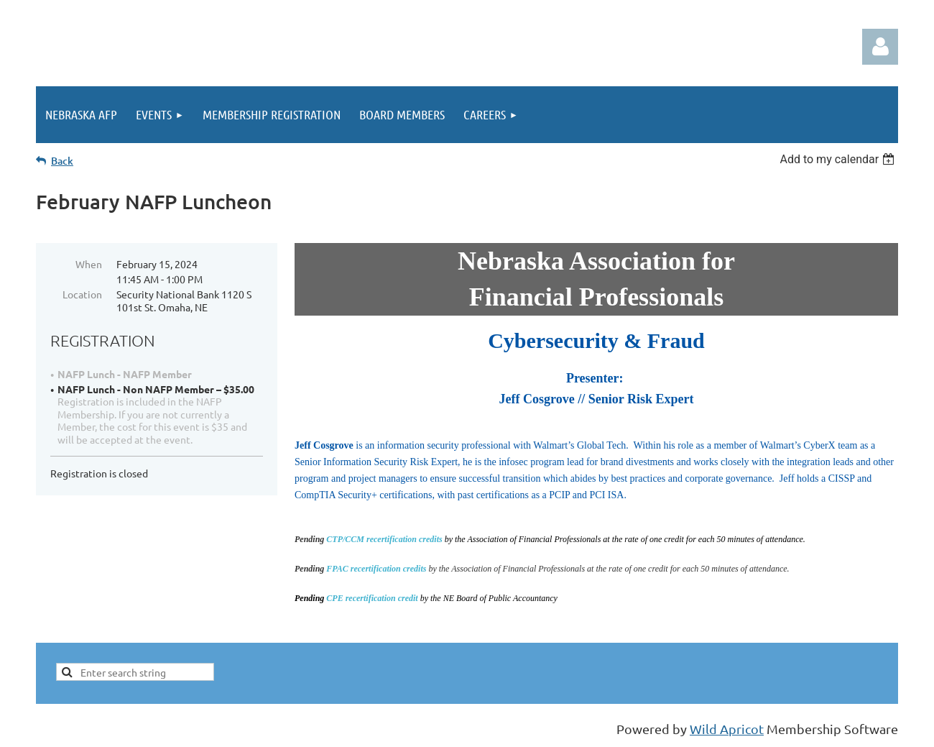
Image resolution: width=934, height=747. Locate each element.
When (88, 263)
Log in (880, 47)
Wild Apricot (727, 728)
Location (82, 294)
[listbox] (839, 159)
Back (62, 161)
